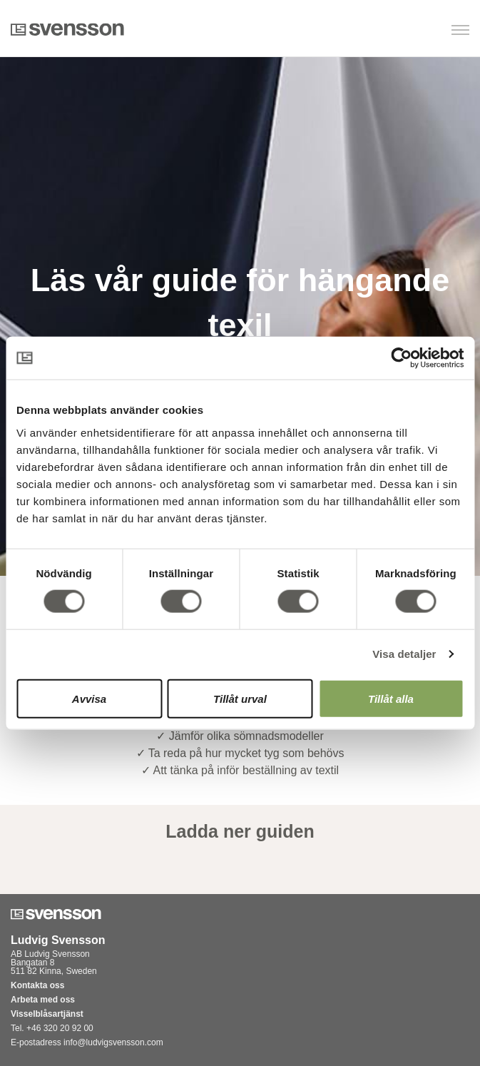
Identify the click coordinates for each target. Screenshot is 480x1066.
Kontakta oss (37, 985)
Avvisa (89, 698)
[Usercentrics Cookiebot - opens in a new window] (401, 358)
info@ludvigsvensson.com (113, 1042)
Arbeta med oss (43, 1000)
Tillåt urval (240, 698)
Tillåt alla (391, 698)
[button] (396, 31)
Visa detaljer (404, 654)
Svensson (67, 29)
